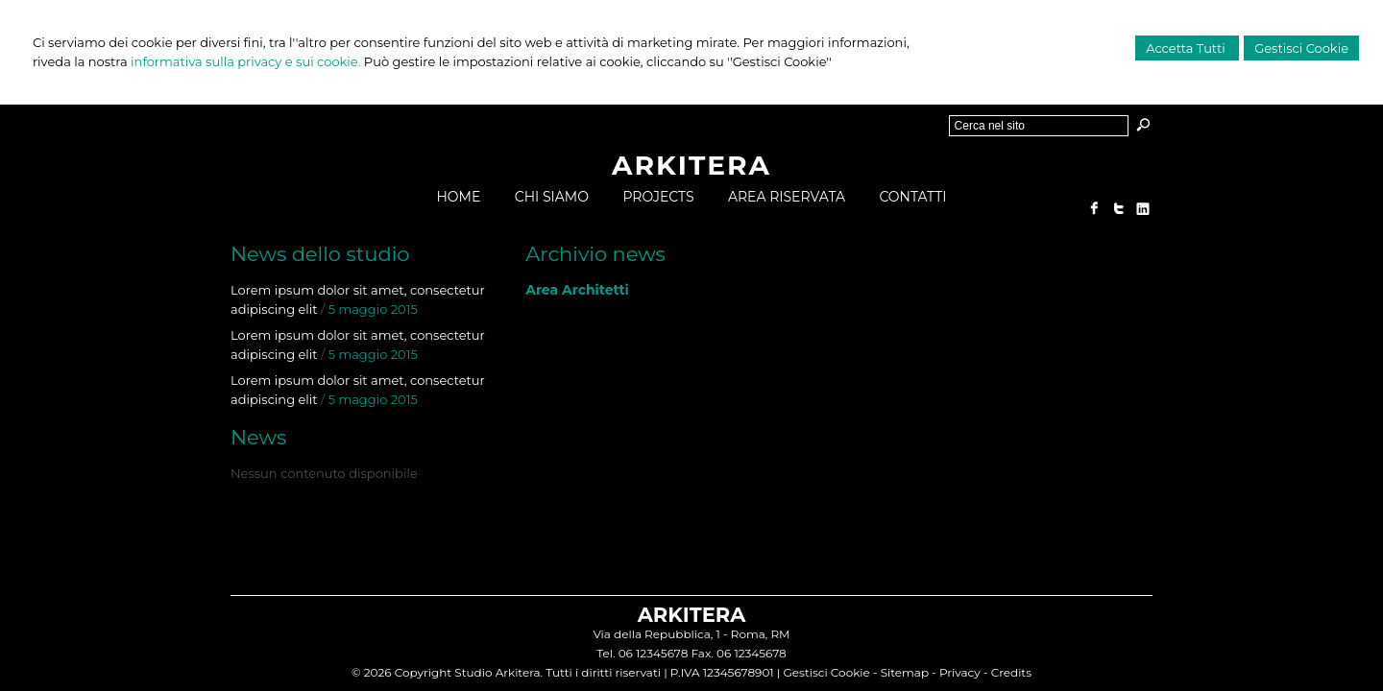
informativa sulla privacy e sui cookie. (245, 61)
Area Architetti (577, 289)
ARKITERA (691, 165)
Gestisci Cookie (1301, 48)
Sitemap (905, 672)
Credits (1011, 672)
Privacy (960, 672)
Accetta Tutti (1187, 48)
